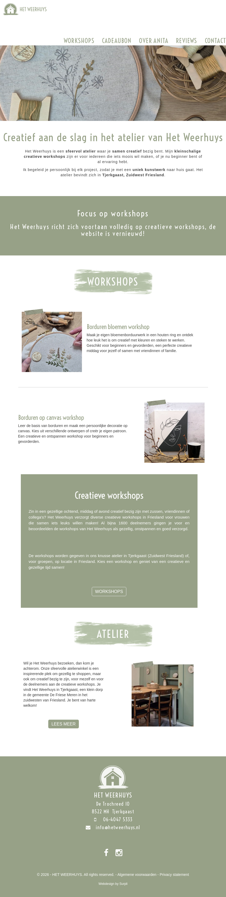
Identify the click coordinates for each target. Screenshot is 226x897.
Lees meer (63, 724)
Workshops (79, 41)
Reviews (186, 41)
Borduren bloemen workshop (118, 327)
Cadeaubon (117, 41)
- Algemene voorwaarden (135, 874)
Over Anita (153, 41)
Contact (215, 41)
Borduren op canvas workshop (51, 417)
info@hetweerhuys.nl (113, 827)
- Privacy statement (173, 874)
